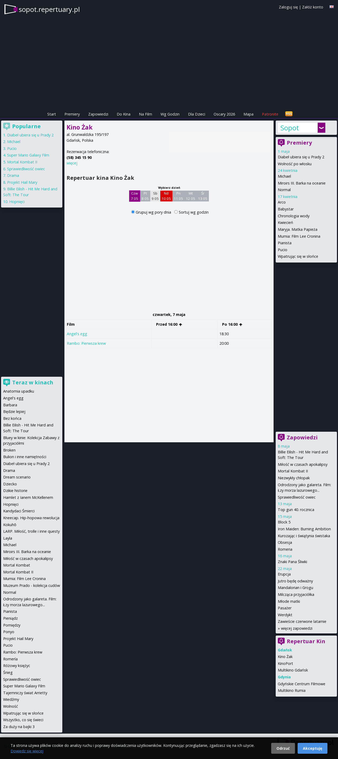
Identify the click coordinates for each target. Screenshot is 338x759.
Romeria (285, 549)
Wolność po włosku (295, 163)
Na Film (145, 114)
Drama (13, 175)
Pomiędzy (11, 625)
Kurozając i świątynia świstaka (304, 535)
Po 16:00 (232, 324)
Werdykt (285, 614)
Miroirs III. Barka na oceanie (302, 183)
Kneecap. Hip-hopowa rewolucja (31, 517)
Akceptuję (312, 748)
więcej (72, 162)
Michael (284, 176)
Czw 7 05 (134, 196)
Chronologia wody (293, 215)
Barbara (10, 404)
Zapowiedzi (98, 114)
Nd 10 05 (166, 196)
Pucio (282, 249)
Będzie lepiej (14, 411)
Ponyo (8, 631)
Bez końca (12, 418)
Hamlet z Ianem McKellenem (28, 497)
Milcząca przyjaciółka (296, 594)
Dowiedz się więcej (27, 750)
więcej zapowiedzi (296, 628)
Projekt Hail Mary (22, 182)
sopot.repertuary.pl (49, 9)
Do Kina (123, 114)
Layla (7, 538)
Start (51, 114)
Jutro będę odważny (295, 580)
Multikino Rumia (292, 690)
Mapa (248, 114)
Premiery (72, 114)
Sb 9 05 (155, 196)
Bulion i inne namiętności (24, 456)
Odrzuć (283, 748)
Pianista (285, 242)
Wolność (10, 706)
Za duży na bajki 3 (19, 726)
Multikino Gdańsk (293, 670)
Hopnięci (17, 201)
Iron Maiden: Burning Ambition (304, 528)
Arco (282, 202)
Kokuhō (9, 524)
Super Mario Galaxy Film (28, 155)
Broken (9, 450)
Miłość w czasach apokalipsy (302, 464)
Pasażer (285, 607)
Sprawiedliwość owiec (297, 497)
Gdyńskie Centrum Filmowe (301, 683)
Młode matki (289, 601)
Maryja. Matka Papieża (297, 229)
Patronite (270, 114)
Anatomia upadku (18, 391)
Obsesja (285, 542)
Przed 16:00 (169, 324)
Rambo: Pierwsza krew (86, 343)
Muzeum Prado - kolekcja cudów (31, 585)
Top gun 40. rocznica (296, 509)
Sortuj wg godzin (194, 212)
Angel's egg (77, 333)
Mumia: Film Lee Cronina (299, 236)
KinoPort (285, 663)
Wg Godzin (170, 114)
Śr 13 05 (202, 196)
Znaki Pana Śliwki (292, 561)
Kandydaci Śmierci (19, 510)
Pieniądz (10, 618)
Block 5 (284, 522)
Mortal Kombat (16, 565)
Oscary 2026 (224, 114)
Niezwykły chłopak (294, 477)
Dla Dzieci (196, 114)
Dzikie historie (15, 490)
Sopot (289, 127)
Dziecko (10, 483)
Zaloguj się (288, 7)
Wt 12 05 (190, 196)
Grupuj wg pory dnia (154, 212)
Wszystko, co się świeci (23, 719)
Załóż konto (312, 7)
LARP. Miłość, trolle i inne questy (31, 531)
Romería (10, 658)
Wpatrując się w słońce (298, 256)
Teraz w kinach (32, 382)
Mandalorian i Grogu (295, 587)
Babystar (286, 208)
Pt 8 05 (145, 196)
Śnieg (8, 672)
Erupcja (284, 574)
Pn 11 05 (178, 196)
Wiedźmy (11, 699)
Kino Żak (285, 656)
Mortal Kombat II (293, 470)
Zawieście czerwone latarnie (302, 621)
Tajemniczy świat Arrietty (25, 692)
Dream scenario (17, 477)
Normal (284, 189)
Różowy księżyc (16, 665)
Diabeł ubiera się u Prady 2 (301, 156)
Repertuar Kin (306, 641)
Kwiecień (285, 222)
